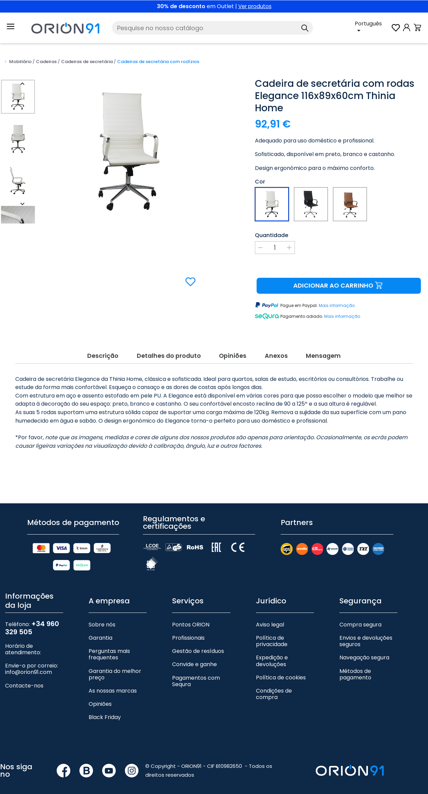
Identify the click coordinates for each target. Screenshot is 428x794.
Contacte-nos (24, 678)
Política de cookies (281, 670)
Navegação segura (364, 650)
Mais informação (337, 305)
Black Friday (105, 710)
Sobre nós (102, 617)
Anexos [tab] (278, 347)
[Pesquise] (212, 28)
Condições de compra (274, 686)
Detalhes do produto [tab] (166, 347)
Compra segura (360, 617)
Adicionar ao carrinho (339, 286)
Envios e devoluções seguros (365, 633)
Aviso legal (270, 617)
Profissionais (188, 630)
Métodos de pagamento (355, 666)
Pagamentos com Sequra (196, 673)
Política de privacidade (271, 633)
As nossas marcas (113, 683)
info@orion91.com (28, 665)
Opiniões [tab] (233, 347)
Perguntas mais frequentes (109, 647)
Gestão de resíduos (198, 643)
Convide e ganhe (194, 657)
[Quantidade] (275, 247)
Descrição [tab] (98, 347)
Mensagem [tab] (328, 347)
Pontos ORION (190, 617)
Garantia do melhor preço (115, 666)
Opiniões (100, 696)
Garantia (100, 630)
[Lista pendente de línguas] (372, 28)
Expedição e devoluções (272, 653)
